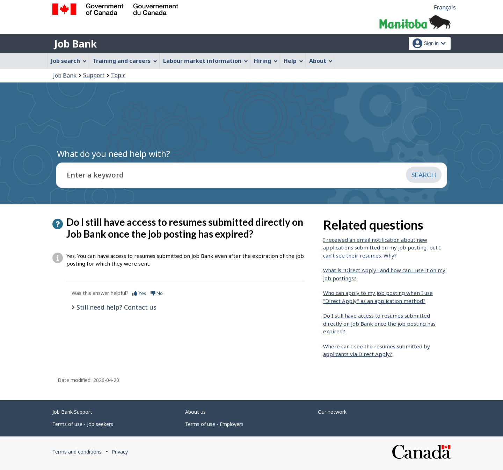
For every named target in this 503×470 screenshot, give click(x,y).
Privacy (120, 451)
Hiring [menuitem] (266, 61)
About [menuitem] (321, 61)
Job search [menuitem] (69, 61)
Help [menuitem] (293, 61)
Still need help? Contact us (115, 307)
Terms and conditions (77, 451)
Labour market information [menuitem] (205, 61)
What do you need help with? (113, 153)
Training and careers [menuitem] (125, 61)
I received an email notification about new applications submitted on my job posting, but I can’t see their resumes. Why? (382, 247)
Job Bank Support (72, 411)
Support (93, 75)
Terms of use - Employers (214, 424)
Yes (139, 293)
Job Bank (75, 43)
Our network (332, 411)
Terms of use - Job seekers (82, 424)
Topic (118, 75)
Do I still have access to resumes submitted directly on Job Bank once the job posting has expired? (379, 323)
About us (195, 411)
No (157, 293)
